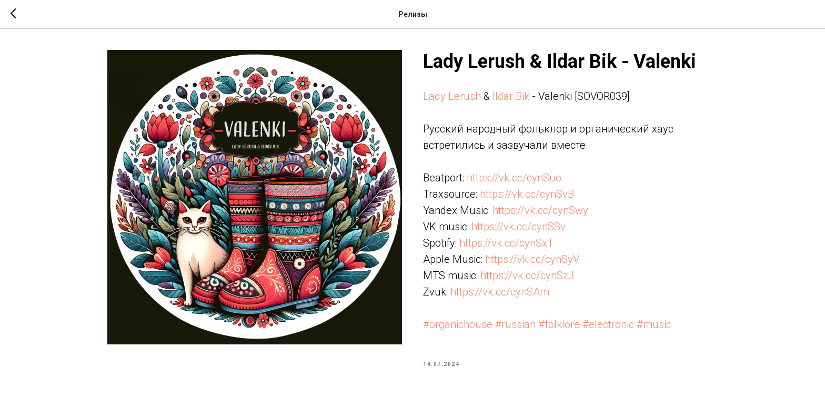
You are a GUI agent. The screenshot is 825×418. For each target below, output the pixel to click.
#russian (515, 324)
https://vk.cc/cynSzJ (527, 275)
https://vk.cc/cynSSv (518, 226)
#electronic (608, 324)
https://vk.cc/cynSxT (506, 243)
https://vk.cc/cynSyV (532, 259)
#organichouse (457, 324)
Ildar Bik (510, 96)
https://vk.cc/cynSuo (514, 177)
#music (654, 324)
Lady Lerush (452, 96)
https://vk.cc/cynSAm (499, 292)
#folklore (559, 324)
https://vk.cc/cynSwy (540, 210)
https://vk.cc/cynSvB (527, 194)
